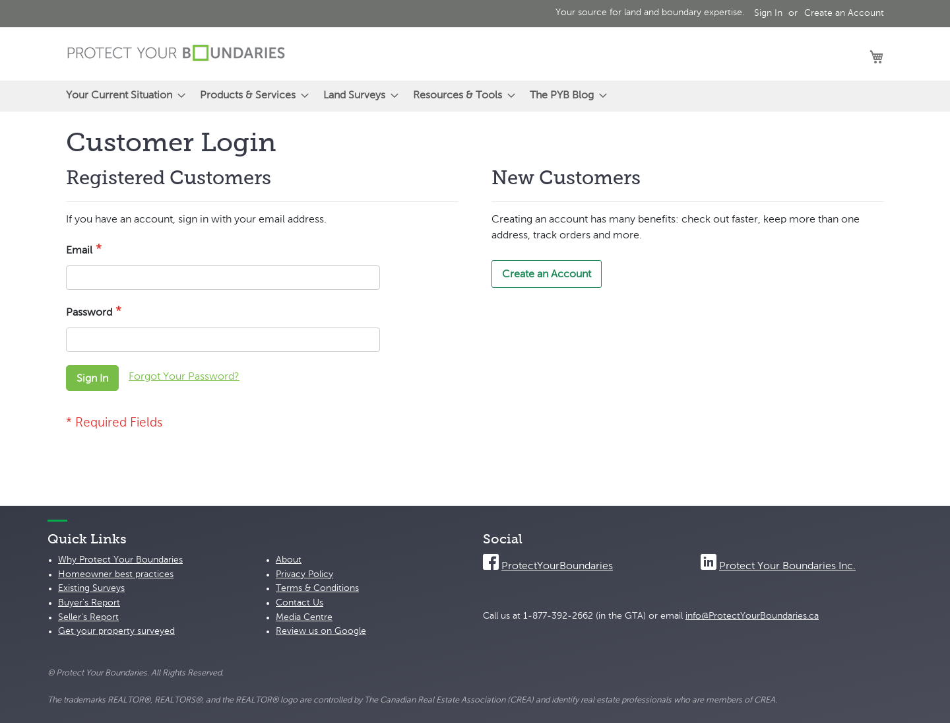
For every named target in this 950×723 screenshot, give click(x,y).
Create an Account (844, 13)
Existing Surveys (91, 588)
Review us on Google (321, 631)
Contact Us (299, 602)
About (288, 560)
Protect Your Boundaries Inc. (787, 566)
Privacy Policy (304, 574)
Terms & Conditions (317, 588)
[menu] (475, 96)
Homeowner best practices (116, 574)
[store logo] (176, 53)
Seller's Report (88, 617)
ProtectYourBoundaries (557, 566)
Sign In (768, 13)
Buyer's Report (89, 602)
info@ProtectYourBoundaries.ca (752, 616)
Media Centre (304, 617)
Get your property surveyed (116, 631)
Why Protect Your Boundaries (120, 560)
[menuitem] (121, 96)
